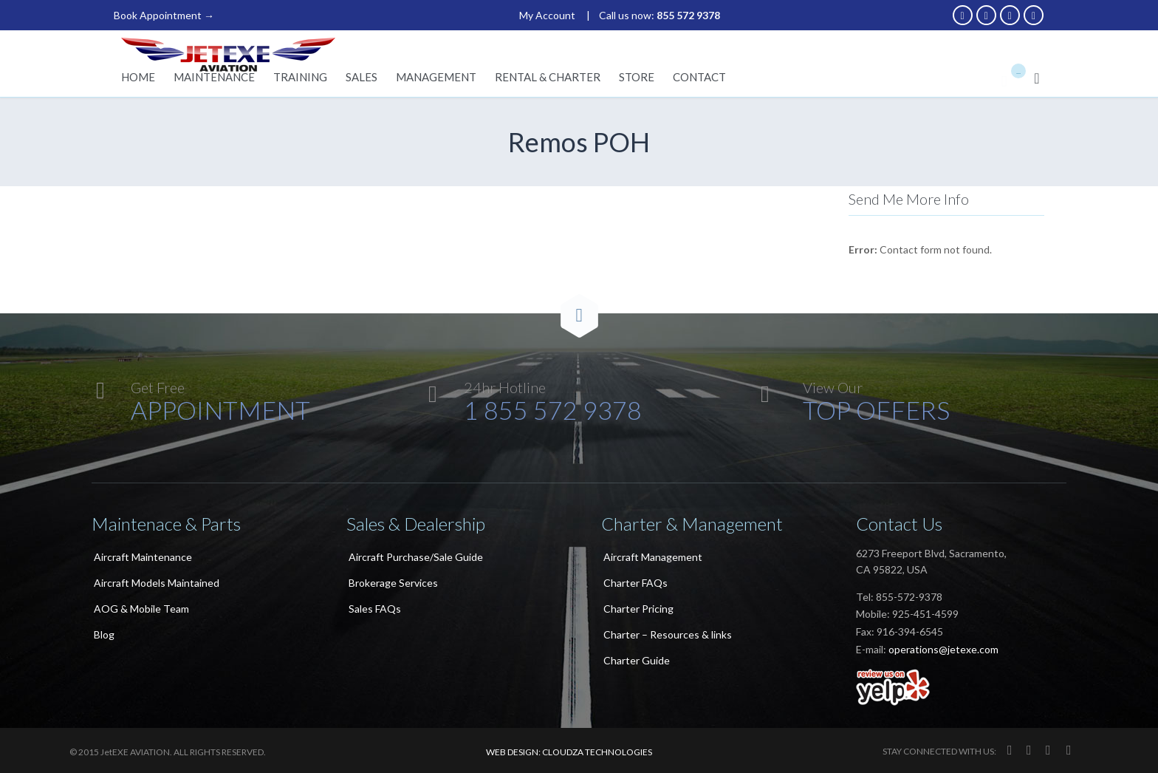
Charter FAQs (635, 582)
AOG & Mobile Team (141, 608)
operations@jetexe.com (943, 649)
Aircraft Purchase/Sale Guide (416, 557)
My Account (547, 15)
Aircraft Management (652, 557)
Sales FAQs (375, 608)
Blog (104, 634)
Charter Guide (636, 660)
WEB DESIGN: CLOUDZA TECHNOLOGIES (569, 751)
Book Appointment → (164, 15)
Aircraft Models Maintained (156, 582)
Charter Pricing (638, 608)
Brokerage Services (393, 582)
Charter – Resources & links (667, 634)
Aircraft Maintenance (143, 557)
